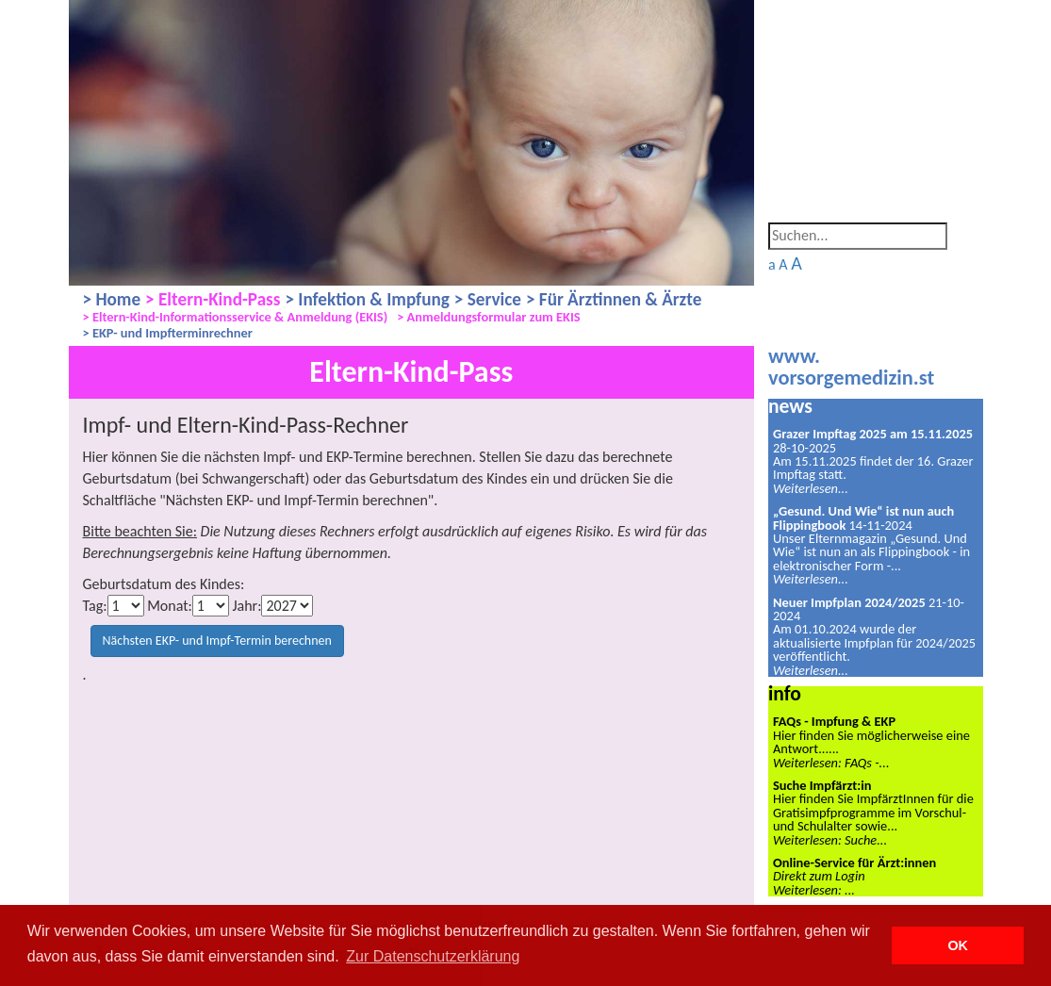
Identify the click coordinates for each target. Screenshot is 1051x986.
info (784, 693)
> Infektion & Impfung (367, 299)
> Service (487, 299)
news (790, 406)
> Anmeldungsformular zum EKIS (488, 317)
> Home (112, 299)
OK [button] (957, 945)
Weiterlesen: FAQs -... (831, 762)
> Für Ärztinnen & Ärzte (613, 299)
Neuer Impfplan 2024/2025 (849, 602)
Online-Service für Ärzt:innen (854, 862)
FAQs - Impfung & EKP (834, 721)
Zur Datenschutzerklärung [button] (432, 956)
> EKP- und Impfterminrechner (168, 333)
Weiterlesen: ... (814, 889)
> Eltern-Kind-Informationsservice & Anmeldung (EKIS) (235, 317)
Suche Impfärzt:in (822, 785)
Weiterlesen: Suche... (830, 839)
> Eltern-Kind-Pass (212, 299)
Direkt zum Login (819, 875)
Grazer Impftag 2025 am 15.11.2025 (873, 433)
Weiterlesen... (810, 488)
